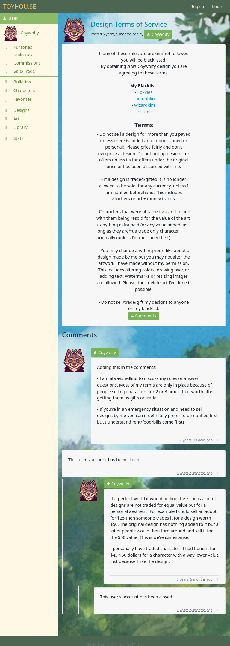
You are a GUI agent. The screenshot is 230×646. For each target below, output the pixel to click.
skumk (145, 111)
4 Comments (143, 316)
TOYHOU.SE (19, 6)
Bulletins (17, 82)
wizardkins (145, 105)
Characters (19, 90)
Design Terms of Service (129, 24)
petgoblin (145, 98)
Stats (13, 138)
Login (217, 6)
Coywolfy (158, 34)
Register (198, 6)
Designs (16, 110)
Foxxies (144, 92)
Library (15, 127)
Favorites (17, 99)
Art (11, 119)
